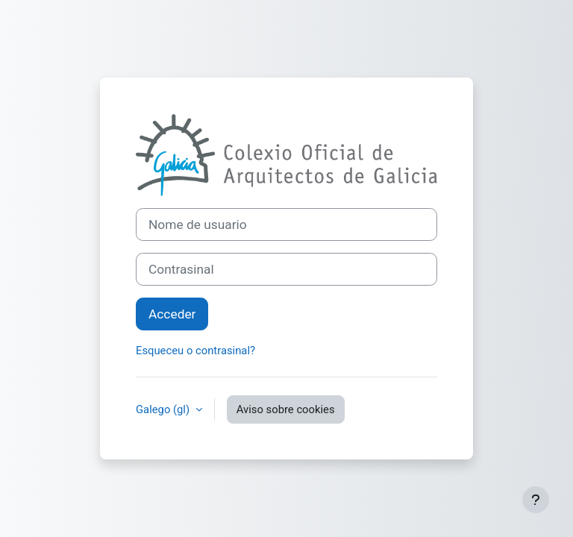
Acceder (171, 314)
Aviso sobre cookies (286, 409)
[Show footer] (535, 499)
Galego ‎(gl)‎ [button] (164, 409)
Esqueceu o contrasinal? (195, 350)
